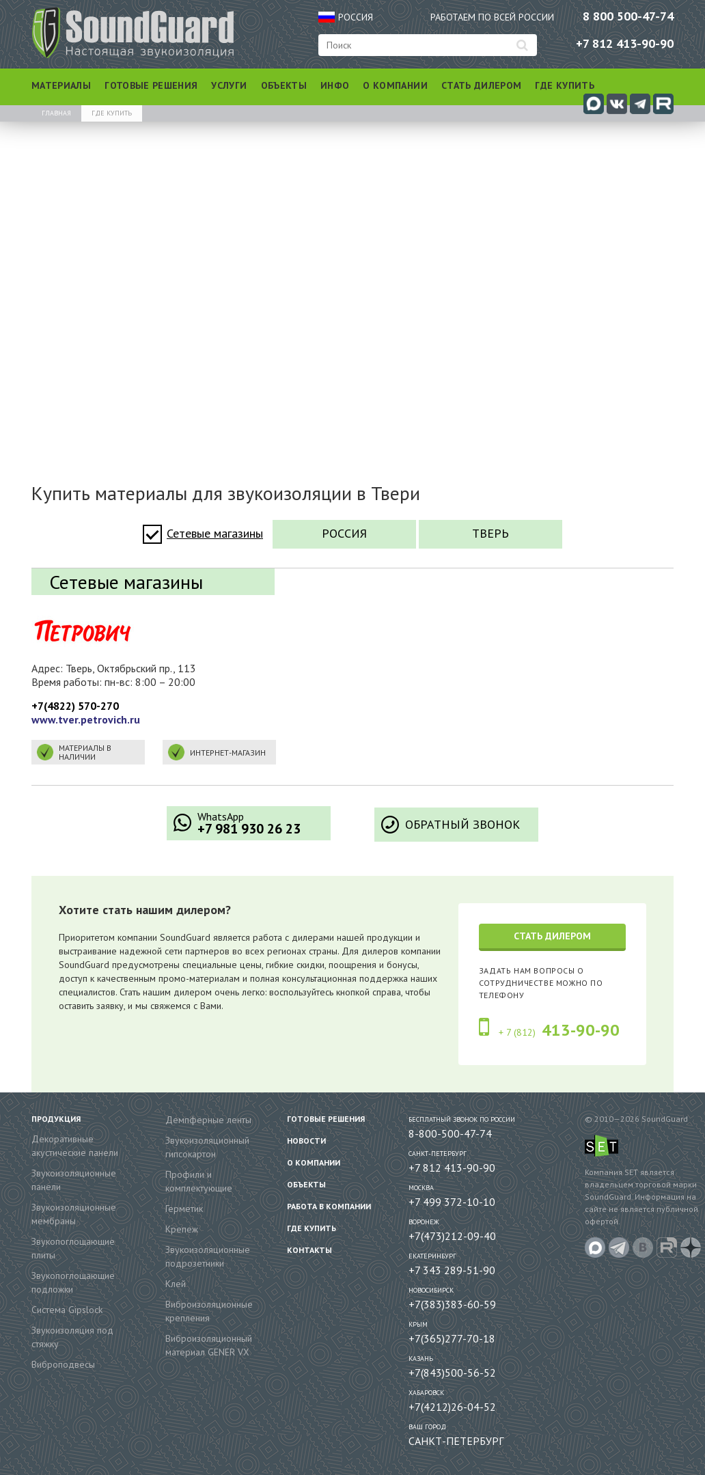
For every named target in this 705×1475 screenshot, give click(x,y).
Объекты (284, 85)
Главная (56, 113)
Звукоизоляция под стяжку (72, 1337)
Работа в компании (329, 1206)
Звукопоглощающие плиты (73, 1248)
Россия (344, 533)
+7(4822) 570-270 (75, 706)
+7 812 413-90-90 (625, 43)
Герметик (184, 1208)
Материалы (61, 85)
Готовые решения (151, 85)
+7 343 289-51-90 (452, 1270)
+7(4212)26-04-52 (452, 1407)
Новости (306, 1140)
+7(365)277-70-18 (452, 1338)
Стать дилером (481, 85)
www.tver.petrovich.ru (85, 719)
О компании (395, 85)
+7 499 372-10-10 (452, 1202)
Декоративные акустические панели (74, 1146)
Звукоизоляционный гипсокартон (207, 1147)
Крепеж (181, 1229)
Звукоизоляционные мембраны (73, 1214)
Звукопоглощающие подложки (73, 1282)
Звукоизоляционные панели (73, 1180)
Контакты (309, 1250)
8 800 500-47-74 (628, 16)
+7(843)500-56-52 (452, 1372)
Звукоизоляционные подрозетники (207, 1256)
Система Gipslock (66, 1310)
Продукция (56, 1119)
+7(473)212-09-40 (452, 1236)
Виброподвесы (63, 1364)
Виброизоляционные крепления (209, 1311)
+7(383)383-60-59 (452, 1304)
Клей (175, 1284)
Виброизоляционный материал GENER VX (208, 1345)
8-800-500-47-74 (450, 1133)
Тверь (490, 533)
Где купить (564, 85)
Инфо (334, 85)
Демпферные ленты (208, 1120)
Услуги (229, 85)
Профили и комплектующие (198, 1181)
